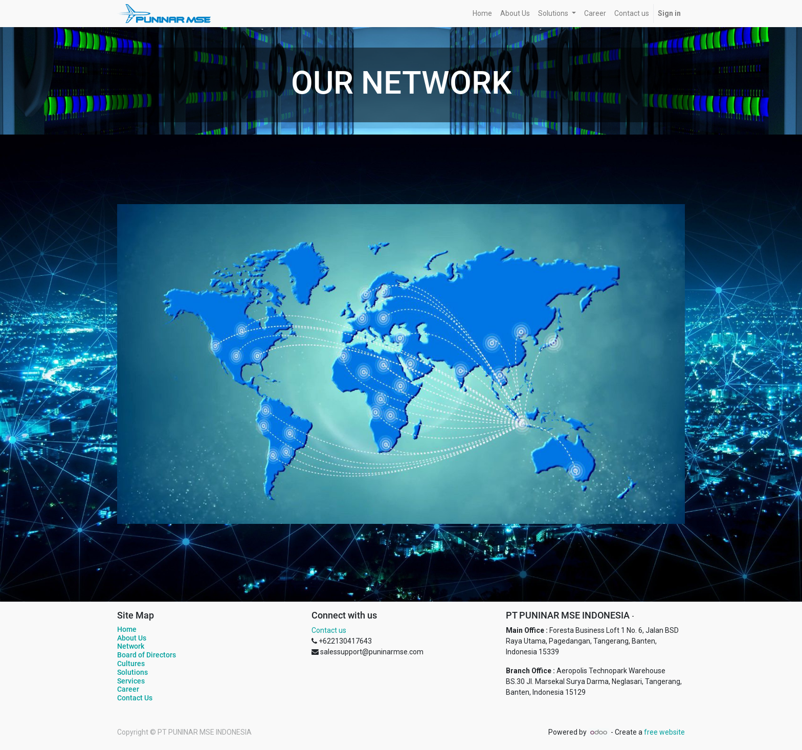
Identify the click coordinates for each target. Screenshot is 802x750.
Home (127, 629)
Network (130, 646)
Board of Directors (146, 655)
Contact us (328, 630)
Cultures (131, 663)
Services (131, 681)
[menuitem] (482, 13)
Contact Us (134, 698)
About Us (131, 638)
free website (664, 732)
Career (128, 689)
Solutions (132, 672)
